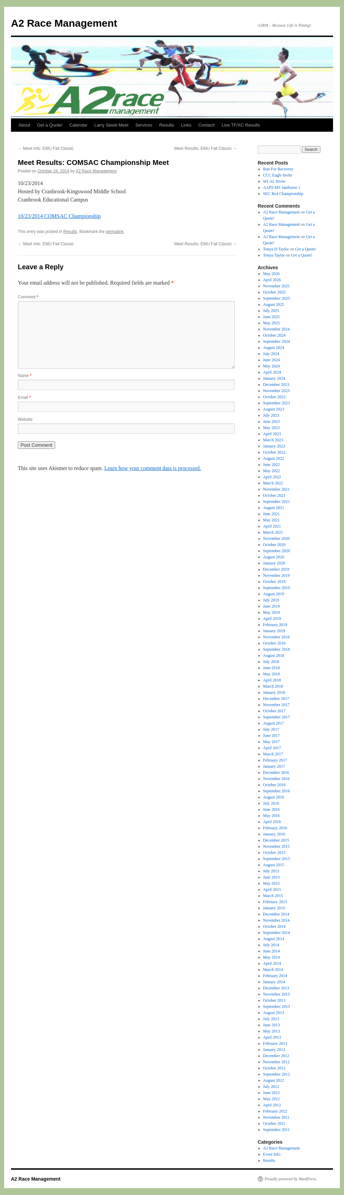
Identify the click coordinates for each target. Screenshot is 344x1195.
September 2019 (276, 587)
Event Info (272, 1154)
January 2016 (274, 834)
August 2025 (273, 304)
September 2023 (276, 403)
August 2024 (273, 347)
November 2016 (276, 778)
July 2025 (271, 310)
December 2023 (276, 384)
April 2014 (272, 963)
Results (166, 125)
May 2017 (271, 741)
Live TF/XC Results (241, 125)
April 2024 (272, 372)
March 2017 (273, 754)
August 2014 (273, 938)
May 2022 (271, 470)
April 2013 (272, 1037)
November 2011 (276, 1117)
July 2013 (271, 1018)
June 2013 (271, 1025)
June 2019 (271, 606)
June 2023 (271, 421)
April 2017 (272, 747)
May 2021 (271, 520)
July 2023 (271, 415)
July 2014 (271, 945)
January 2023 (274, 446)
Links (186, 125)
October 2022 (274, 452)
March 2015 (273, 895)
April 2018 (272, 680)
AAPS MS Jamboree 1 (281, 187)
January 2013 (274, 1049)
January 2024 (274, 378)
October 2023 (274, 396)
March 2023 (273, 440)
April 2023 (272, 433)
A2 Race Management (64, 23)
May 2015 (271, 883)
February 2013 (275, 1043)
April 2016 (272, 821)
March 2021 (273, 532)
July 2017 (271, 729)
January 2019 (274, 630)
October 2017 (274, 711)
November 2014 (276, 920)
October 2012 (274, 1068)
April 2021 (272, 526)
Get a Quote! (49, 125)
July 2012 (271, 1086)
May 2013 (271, 1031)
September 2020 (276, 550)
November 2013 (276, 994)
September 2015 (276, 858)
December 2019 (276, 569)
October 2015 (274, 852)
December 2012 (276, 1055)
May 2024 (271, 366)
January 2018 (274, 692)
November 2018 (276, 637)
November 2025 (276, 286)
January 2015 (274, 908)
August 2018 (273, 655)
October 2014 (274, 926)
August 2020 (273, 557)
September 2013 (276, 1006)
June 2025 (271, 316)
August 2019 (273, 594)
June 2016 (271, 809)
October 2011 (274, 1123)
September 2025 (276, 298)
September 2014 (276, 932)
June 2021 (271, 513)
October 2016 (274, 784)
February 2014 (275, 975)
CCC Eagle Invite (277, 175)
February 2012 (275, 1111)
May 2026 (271, 273)
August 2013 (273, 1012)
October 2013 (274, 1000)
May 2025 (271, 323)
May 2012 (271, 1098)
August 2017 (273, 723)
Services (143, 125)
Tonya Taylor (274, 255)
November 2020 (276, 538)
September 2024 (276, 341)
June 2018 (271, 667)
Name (25, 375)
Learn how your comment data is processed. (152, 468)
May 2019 (271, 612)
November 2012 (276, 1062)
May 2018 (271, 674)
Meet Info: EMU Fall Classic (46, 148)
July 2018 (271, 661)
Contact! (206, 125)
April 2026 (272, 279)
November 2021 (276, 489)
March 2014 (273, 969)
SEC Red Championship (283, 193)
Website (25, 419)
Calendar (78, 125)
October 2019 (274, 581)
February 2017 (275, 760)
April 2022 (272, 477)
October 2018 (274, 643)
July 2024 (271, 353)
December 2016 (276, 772)
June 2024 (271, 360)
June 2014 (271, 951)
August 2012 (273, 1080)
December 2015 (276, 840)
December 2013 (276, 988)
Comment (28, 297)
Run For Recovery (278, 169)
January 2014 (274, 981)
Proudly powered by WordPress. (291, 1179)
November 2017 (276, 704)
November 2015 (276, 846)
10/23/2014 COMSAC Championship (59, 216)
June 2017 (271, 735)
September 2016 (276, 791)
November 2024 (276, 329)
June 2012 (271, 1092)
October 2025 (274, 292)
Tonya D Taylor (276, 249)
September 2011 (276, 1129)
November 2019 (276, 575)
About (24, 125)
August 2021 (273, 507)
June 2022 (271, 464)
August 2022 (273, 458)
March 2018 (273, 686)
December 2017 (276, 698)
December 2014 (276, 914)
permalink (115, 231)
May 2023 (271, 427)
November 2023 (276, 390)
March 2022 (273, 483)
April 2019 (272, 618)
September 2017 (276, 717)
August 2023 (273, 409)
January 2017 (274, 766)
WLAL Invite (274, 181)
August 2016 (273, 797)
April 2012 (272, 1105)
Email (24, 397)
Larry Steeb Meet (111, 125)
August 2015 (273, 864)
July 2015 (271, 871)
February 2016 (275, 828)
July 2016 (271, 803)
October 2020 (274, 544)
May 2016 (271, 815)
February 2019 (275, 624)
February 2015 (275, 901)
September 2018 (276, 649)
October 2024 (274, 335)
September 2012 (276, 1074)
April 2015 (272, 889)
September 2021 (276, 501)
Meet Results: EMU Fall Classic (205, 148)
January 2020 (274, 563)
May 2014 (271, 957)
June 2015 (271, 877)
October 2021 (274, 495)
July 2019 (271, 600)
